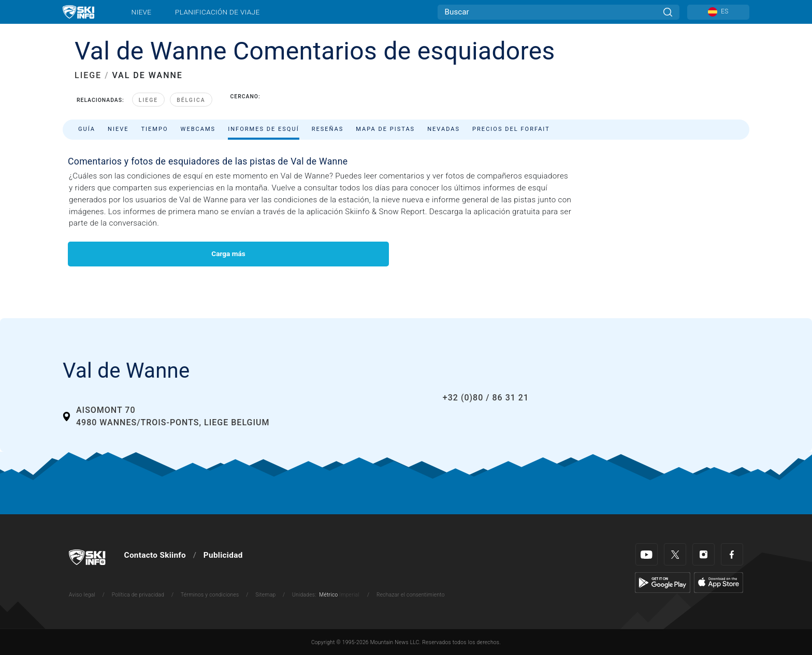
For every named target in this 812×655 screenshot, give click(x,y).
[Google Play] (662, 582)
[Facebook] (732, 554)
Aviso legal (82, 595)
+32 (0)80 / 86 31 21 (486, 398)
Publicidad (223, 555)
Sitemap (265, 595)
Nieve (142, 12)
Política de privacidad (138, 595)
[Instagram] (703, 554)
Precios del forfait (511, 129)
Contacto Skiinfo (155, 555)
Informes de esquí (263, 129)
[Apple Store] (718, 582)
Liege (148, 100)
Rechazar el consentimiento (410, 595)
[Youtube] (646, 554)
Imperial (349, 595)
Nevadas (443, 129)
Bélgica (191, 100)
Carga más (228, 253)
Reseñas (328, 129)
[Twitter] (675, 554)
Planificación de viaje (217, 12)
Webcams (198, 129)
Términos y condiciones (210, 595)
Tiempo (154, 129)
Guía (86, 129)
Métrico (328, 595)
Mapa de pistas (385, 129)
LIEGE (88, 75)
